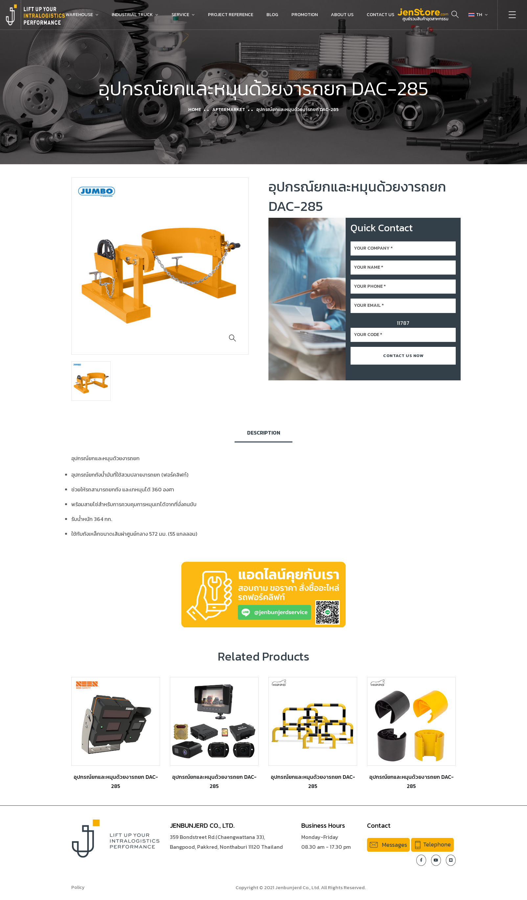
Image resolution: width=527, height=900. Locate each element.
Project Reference (230, 14)
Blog (272, 14)
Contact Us (380, 14)
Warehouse (79, 14)
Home (194, 109)
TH (475, 14)
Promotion (304, 14)
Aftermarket (228, 109)
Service (180, 14)
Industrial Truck (132, 14)
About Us (342, 14)
